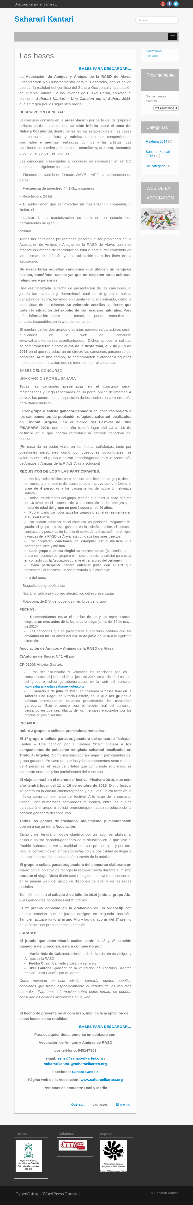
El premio (123, 1104)
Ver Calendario (166, 108)
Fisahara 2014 (156, 141)
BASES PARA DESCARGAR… (105, 68)
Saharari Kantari (44, 19)
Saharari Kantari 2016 (158, 154)
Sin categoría (156, 166)
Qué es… (78, 1104)
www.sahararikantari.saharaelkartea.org (54, 686)
